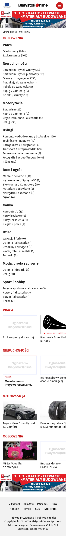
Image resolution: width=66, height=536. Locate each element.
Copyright (10, 521)
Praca (54, 503)
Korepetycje (10, 211)
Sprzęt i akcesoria (14, 296)
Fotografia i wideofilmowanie (21, 157)
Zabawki (8, 255)
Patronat (42, 503)
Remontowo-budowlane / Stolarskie (26, 136)
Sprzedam (9, 109)
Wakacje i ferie (12, 238)
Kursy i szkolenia (13, 220)
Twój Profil (49, 508)
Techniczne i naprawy (16, 140)
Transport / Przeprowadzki (19, 149)
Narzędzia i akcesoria (16, 193)
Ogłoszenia (24, 32)
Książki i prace (12, 224)
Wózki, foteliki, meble (16, 251)
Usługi (7, 122)
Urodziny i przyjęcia (15, 247)
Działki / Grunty (13, 95)
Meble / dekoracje (14, 176)
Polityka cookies (46, 517)
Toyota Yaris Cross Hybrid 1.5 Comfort (19, 425)
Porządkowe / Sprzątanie (19, 145)
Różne (7, 161)
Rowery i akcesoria (15, 292)
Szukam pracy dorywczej (18, 337)
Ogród (7, 197)
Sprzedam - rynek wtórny (19, 70)
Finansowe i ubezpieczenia (20, 153)
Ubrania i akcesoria (15, 242)
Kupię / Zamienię (14, 91)
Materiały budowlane (16, 188)
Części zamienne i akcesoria (21, 118)
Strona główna (10, 32)
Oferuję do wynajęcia (16, 78)
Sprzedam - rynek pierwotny (21, 74)
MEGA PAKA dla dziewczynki (12, 465)
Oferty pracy (10, 51)
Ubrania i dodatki (14, 269)
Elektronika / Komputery (18, 184)
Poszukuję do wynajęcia (18, 82)
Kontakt (14, 508)
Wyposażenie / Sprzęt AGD (19, 180)
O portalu (14, 503)
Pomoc (27, 508)
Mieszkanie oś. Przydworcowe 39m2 (19, 383)
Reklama (28, 503)
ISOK (37, 508)
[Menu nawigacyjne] (59, 5)
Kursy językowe (12, 215)
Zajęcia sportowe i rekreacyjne (22, 288)
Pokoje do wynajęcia (16, 86)
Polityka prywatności (22, 517)
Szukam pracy (11, 55)
